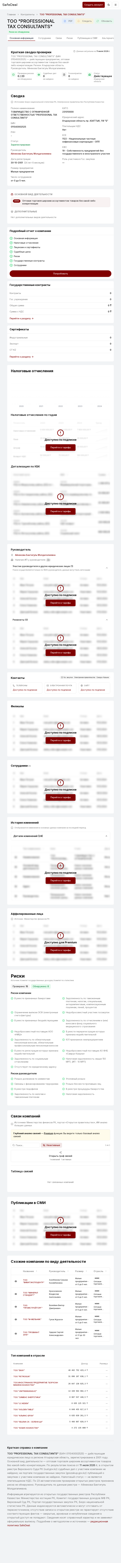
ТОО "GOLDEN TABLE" (23, 1428)
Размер (81, 1289)
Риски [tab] (70, 38)
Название (30, 1289)
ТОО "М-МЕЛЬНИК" (32, 1337)
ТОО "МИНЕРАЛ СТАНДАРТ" (30, 1312)
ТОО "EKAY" (19, 1388)
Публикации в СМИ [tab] (87, 38)
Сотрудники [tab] (44, 38)
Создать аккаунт (93, 4)
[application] (60, 392)
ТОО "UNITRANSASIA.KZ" (25, 1409)
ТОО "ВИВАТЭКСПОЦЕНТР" (33, 1299)
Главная (11, 14)
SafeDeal (9, 4)
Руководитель (59, 1289)
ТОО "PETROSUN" (21, 1395)
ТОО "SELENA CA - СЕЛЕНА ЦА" (28, 1440)
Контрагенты (27, 14)
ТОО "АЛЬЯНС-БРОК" (23, 1434)
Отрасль (100, 1289)
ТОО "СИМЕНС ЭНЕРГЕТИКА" (27, 1415)
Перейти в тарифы (60, 447)
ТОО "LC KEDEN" (21, 1422)
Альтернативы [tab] (109, 38)
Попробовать (60, 273)
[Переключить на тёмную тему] (109, 5)
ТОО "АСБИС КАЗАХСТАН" (26, 1446)
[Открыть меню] (116, 5)
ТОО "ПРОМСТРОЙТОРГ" (32, 1325)
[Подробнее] (15, 1299)
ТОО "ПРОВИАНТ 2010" (31, 1351)
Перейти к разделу (22, 318)
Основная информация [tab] (21, 39)
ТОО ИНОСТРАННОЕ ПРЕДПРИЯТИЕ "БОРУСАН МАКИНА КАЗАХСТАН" (35, 1402)
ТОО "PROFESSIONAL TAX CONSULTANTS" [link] (62, 14)
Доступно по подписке (25, 690)
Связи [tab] (59, 38)
